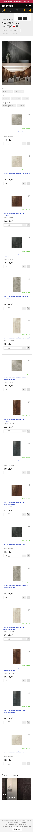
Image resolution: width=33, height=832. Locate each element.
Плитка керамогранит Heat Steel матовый (14, 256)
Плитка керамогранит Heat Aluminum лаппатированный (16, 378)
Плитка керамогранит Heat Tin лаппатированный (14, 628)
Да (20, 18)
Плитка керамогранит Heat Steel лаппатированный (14, 545)
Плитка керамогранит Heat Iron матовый (14, 214)
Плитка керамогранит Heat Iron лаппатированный (14, 503)
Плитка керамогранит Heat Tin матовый (17, 173)
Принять (17, 829)
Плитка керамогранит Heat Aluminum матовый (16, 133)
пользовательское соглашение (21, 826)
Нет (25, 18)
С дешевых (13, 34)
